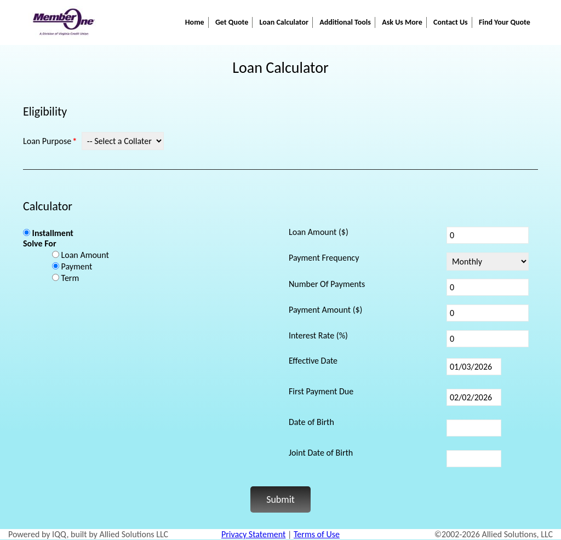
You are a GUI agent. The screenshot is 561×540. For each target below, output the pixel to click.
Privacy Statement (253, 534)
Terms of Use (317, 534)
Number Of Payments (327, 284)
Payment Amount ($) (325, 310)
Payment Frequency (324, 257)
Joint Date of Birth (321, 452)
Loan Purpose (47, 141)
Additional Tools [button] (345, 22)
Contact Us (450, 22)
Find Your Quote (504, 22)
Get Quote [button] (231, 22)
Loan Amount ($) (318, 232)
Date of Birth (311, 422)
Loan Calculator (284, 22)
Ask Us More (402, 22)
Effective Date (313, 360)
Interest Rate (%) (318, 335)
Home (194, 22)
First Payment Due (321, 391)
